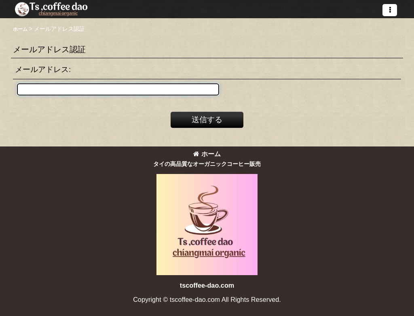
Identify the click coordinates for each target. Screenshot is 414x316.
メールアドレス (42, 69)
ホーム (207, 153)
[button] (389, 10)
